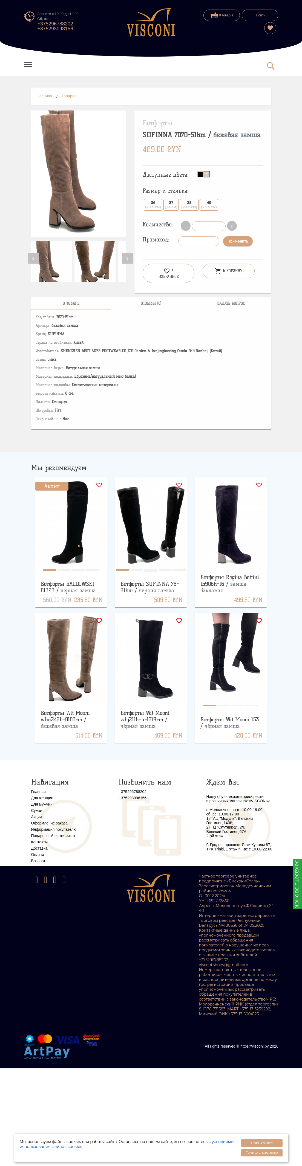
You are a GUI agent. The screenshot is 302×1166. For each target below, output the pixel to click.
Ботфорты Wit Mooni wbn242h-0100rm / (65, 719)
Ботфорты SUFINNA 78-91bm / (149, 587)
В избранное (169, 273)
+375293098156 (55, 28)
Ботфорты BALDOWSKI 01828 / (68, 587)
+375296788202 (55, 24)
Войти (261, 15)
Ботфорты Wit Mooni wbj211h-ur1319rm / (144, 719)
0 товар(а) (223, 15)
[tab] (71, 303)
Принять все (262, 1143)
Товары (68, 96)
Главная (45, 96)
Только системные (262, 1152)
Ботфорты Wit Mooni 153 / (229, 722)
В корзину (228, 271)
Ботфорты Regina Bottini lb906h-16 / (229, 584)
